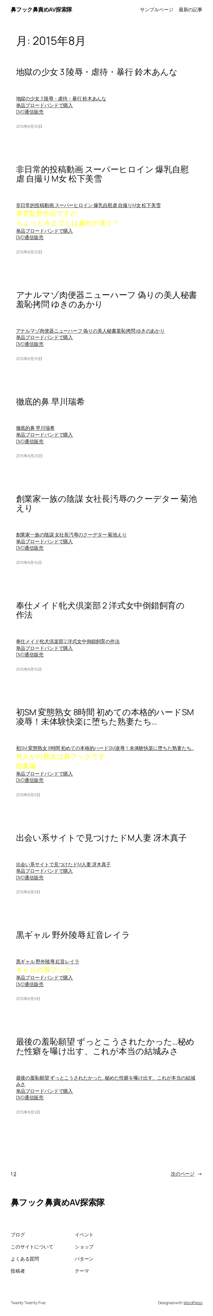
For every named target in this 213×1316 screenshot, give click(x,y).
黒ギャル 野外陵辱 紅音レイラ (73, 934)
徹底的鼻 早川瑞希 (50, 401)
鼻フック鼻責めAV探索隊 (41, 9)
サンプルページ (156, 9)
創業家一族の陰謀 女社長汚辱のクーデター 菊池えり (106, 503)
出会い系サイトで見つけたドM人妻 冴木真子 (101, 837)
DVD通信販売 (30, 111)
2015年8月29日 (29, 455)
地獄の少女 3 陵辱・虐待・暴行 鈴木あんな (97, 71)
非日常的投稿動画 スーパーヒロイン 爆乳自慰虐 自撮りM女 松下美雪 (102, 173)
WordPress (192, 1302)
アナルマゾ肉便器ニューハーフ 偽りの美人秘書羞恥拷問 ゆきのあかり (106, 299)
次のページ (186, 1173)
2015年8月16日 (29, 562)
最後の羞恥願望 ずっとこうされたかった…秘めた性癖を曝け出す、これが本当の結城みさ (105, 1046)
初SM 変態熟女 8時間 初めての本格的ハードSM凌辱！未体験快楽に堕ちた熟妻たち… (105, 716)
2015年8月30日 (29, 126)
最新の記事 (191, 9)
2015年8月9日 (28, 794)
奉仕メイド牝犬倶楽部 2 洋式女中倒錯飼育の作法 (100, 610)
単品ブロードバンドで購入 (44, 105)
